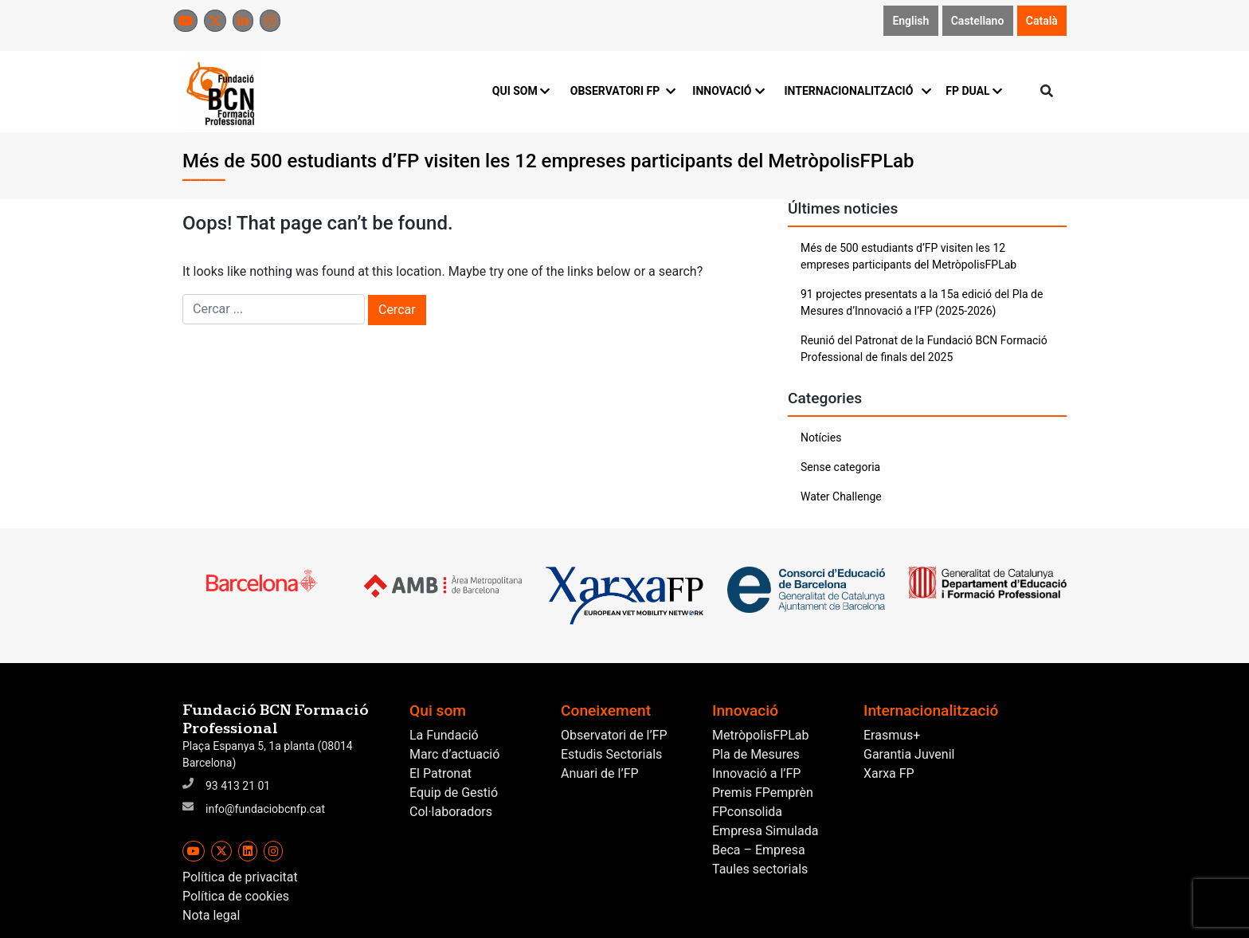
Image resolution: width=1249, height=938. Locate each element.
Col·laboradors (450, 811)
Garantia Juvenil (908, 754)
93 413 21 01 (238, 785)
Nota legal (211, 915)
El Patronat (440, 773)
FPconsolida (747, 811)
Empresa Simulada (765, 830)
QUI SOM (521, 90)
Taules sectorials (760, 869)
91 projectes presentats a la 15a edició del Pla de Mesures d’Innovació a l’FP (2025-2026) (922, 302)
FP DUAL (974, 90)
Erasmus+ (891, 735)
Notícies (821, 437)
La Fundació (444, 735)
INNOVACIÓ (728, 90)
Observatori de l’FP (614, 735)
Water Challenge (841, 496)
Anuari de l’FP (600, 773)
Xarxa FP (888, 773)
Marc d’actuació (454, 754)
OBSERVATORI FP (622, 90)
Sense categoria (840, 467)
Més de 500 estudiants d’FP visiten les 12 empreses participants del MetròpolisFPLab (908, 256)
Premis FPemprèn (762, 792)
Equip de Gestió (453, 792)
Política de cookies (235, 896)
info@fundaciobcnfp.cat (265, 809)
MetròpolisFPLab (760, 735)
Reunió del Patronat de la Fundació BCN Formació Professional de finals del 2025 (924, 348)
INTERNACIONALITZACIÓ (855, 90)
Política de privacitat (240, 877)
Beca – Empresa (758, 850)
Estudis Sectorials (611, 754)
